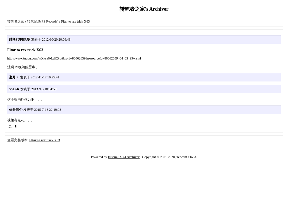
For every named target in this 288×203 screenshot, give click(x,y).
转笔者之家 (15, 21)
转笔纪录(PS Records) (42, 21)
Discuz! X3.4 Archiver (124, 157)
